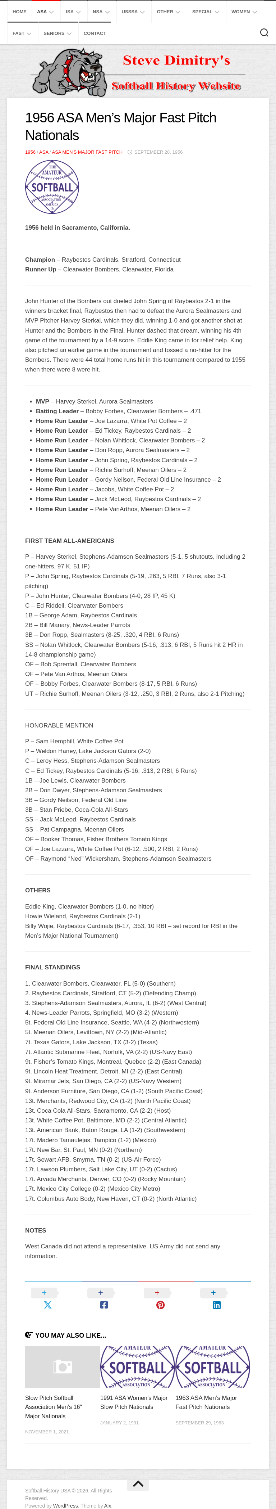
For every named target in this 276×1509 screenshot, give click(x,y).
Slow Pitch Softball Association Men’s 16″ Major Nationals (55, 1395)
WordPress (65, 1494)
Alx (107, 1494)
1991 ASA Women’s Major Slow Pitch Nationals (127, 1395)
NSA (97, 11)
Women (240, 11)
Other (165, 11)
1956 (30, 152)
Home (20, 11)
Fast (18, 33)
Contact (95, 33)
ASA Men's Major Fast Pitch (87, 152)
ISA (70, 11)
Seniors (54, 33)
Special (202, 11)
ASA (42, 11)
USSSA (130, 11)
